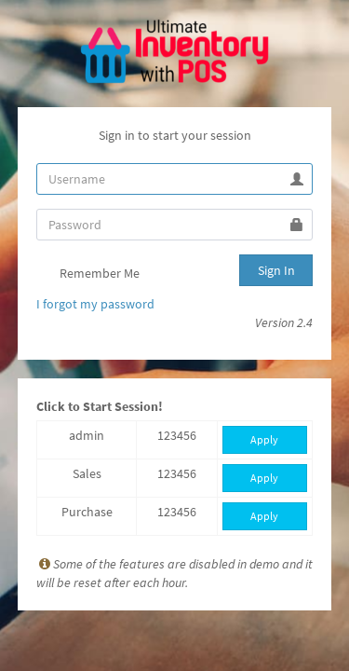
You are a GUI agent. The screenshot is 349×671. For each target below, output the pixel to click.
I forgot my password (95, 303)
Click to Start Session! (99, 406)
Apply (264, 439)
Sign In (276, 270)
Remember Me (88, 275)
